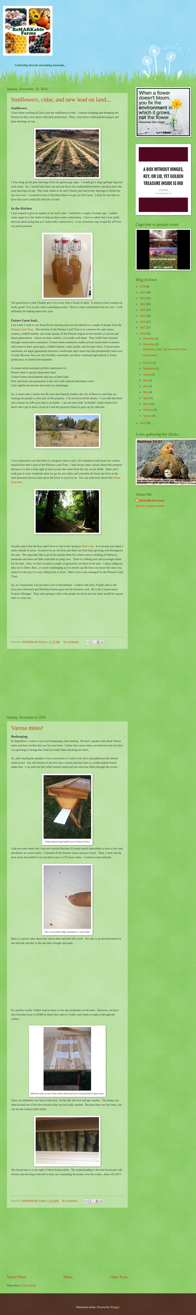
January (147, 415)
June (146, 386)
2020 (143, 309)
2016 (143, 333)
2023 (143, 292)
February (148, 409)
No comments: (71, 642)
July (145, 380)
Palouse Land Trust (22, 329)
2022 (143, 298)
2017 (143, 327)
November (149, 344)
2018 (143, 321)
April (146, 398)
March (147, 403)
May (146, 392)
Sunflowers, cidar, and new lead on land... (61, 99)
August (147, 374)
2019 (143, 315)
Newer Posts (16, 1277)
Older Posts (119, 1277)
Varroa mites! (27, 728)
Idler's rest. (88, 546)
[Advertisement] (67, 682)
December (149, 338)
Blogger (114, 1307)
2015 (143, 423)
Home (68, 1277)
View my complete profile (150, 505)
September (149, 368)
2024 (143, 286)
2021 (143, 304)
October (148, 362)
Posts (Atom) (29, 1285)
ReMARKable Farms (152, 500)
